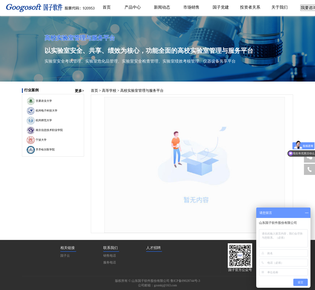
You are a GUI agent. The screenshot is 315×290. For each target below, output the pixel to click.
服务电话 (109, 262)
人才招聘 (153, 248)
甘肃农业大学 (43, 101)
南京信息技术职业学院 (49, 130)
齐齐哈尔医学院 (45, 149)
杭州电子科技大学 (46, 110)
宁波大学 (41, 140)
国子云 (65, 255)
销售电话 (109, 255)
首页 (94, 90)
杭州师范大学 (43, 120)
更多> (79, 91)
